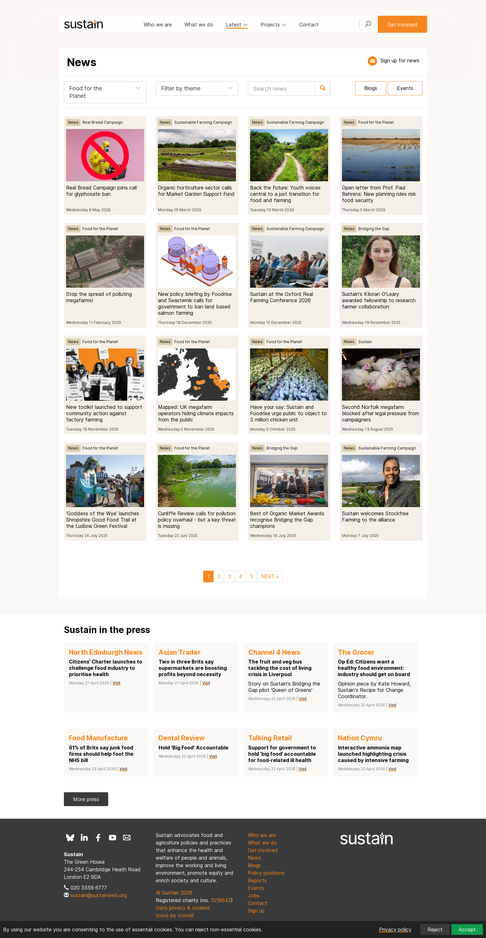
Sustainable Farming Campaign (203, 122)
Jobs (254, 895)
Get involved (402, 24)
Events (405, 88)
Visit (116, 683)
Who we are (158, 24)
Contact (309, 24)
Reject (435, 929)
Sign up (256, 910)
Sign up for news (399, 60)
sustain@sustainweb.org (98, 895)
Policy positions (266, 873)
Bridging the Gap (373, 228)
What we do (198, 24)
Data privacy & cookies (183, 908)
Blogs (370, 88)
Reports (257, 880)
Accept (467, 929)
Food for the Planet (376, 122)
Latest (237, 24)
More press (86, 799)
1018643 (221, 900)
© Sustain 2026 (174, 893)
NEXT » (270, 576)
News (73, 122)
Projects (273, 24)
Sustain (365, 341)
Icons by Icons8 (175, 915)
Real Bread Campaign (102, 122)
